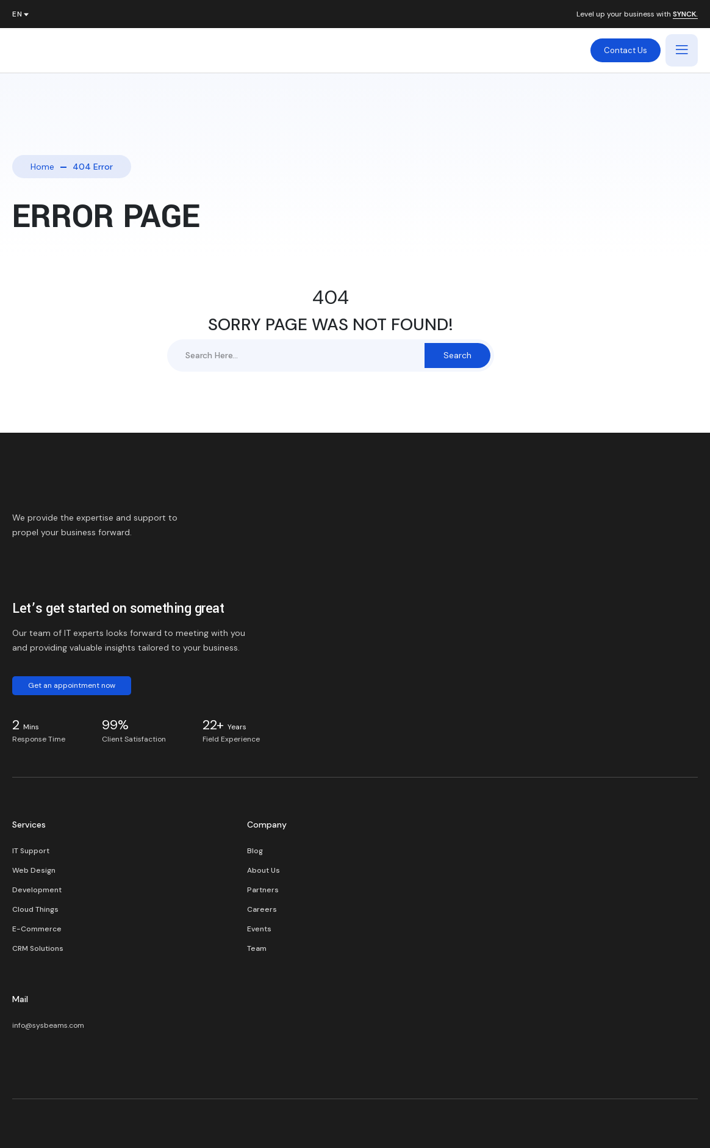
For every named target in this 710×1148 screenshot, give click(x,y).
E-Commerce (37, 929)
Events (259, 929)
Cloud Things (35, 909)
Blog (255, 850)
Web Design (34, 870)
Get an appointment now (71, 685)
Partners (263, 889)
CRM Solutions (37, 948)
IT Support (30, 850)
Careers (262, 909)
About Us (263, 870)
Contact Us (625, 50)
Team (257, 948)
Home (42, 166)
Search (457, 355)
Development (37, 889)
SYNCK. (685, 14)
